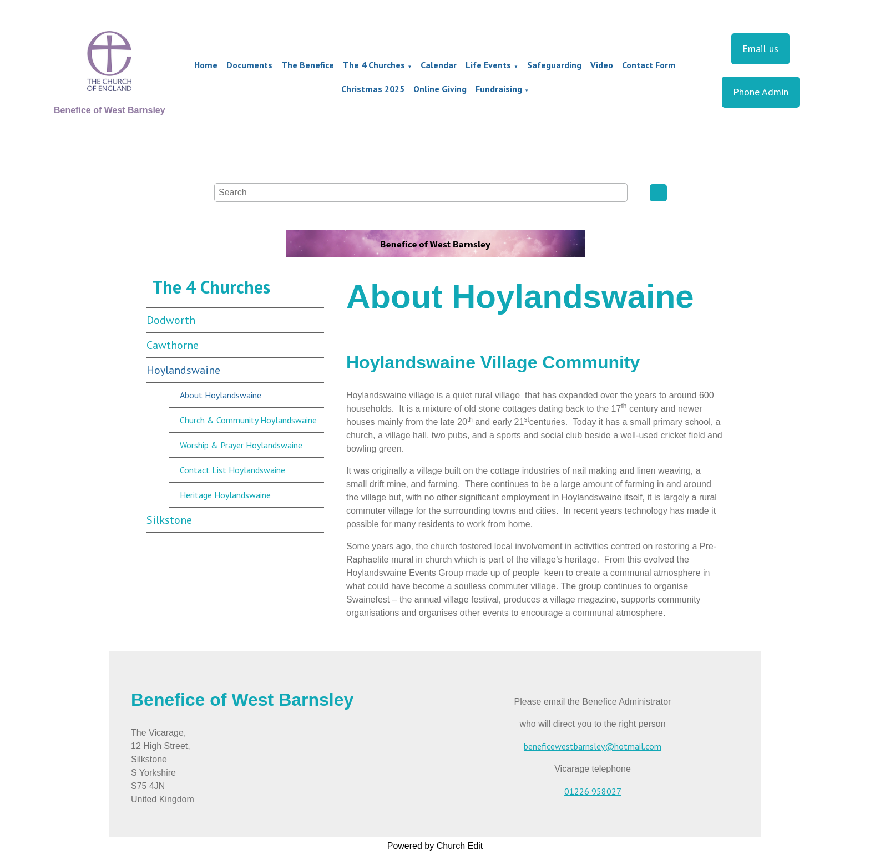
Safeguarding (554, 64)
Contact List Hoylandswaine (232, 469)
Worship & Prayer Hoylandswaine (241, 445)
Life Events (488, 64)
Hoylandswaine (183, 370)
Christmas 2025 (372, 88)
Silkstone (169, 520)
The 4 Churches (374, 64)
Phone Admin (760, 91)
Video (601, 64)
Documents (249, 64)
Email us (760, 48)
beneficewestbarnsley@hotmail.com (592, 746)
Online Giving (440, 88)
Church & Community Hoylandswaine (248, 420)
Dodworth (170, 320)
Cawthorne (172, 345)
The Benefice (307, 64)
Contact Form (649, 64)
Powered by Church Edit (435, 846)
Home (206, 64)
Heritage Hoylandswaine (225, 494)
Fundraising (499, 88)
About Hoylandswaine (220, 395)
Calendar (439, 64)
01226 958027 (592, 791)
